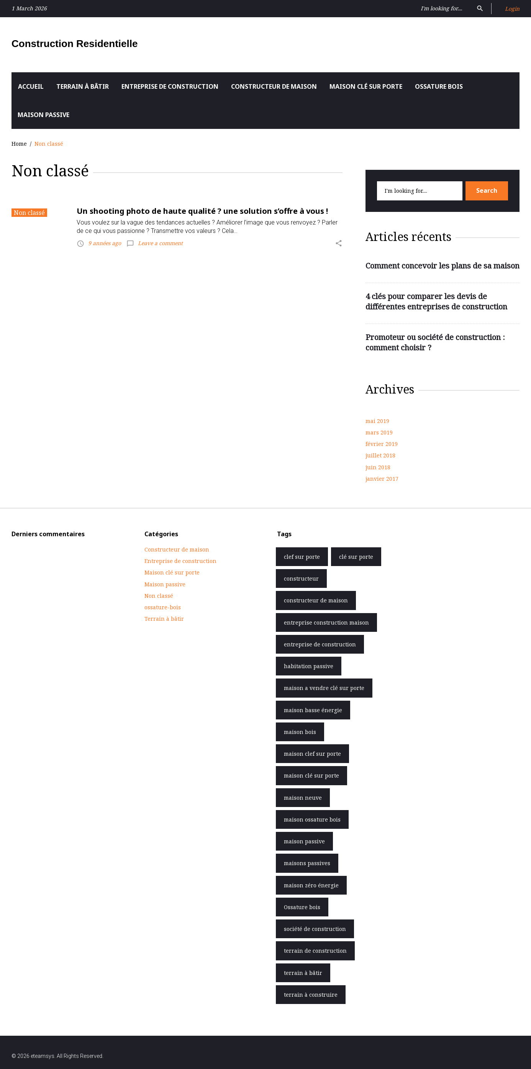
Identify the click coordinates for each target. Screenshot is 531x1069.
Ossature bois (439, 86)
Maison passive (43, 115)
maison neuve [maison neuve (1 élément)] (303, 797)
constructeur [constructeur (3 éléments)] (301, 578)
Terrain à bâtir (82, 86)
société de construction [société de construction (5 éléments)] (315, 928)
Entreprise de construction (169, 86)
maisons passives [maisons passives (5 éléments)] (307, 863)
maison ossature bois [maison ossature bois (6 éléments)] (312, 819)
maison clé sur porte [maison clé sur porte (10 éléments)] (311, 775)
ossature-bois (162, 607)
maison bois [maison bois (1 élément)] (300, 731)
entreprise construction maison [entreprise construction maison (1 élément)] (326, 622)
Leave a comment (160, 243)
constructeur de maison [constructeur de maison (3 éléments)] (316, 600)
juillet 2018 (380, 455)
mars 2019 (379, 432)
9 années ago (104, 243)
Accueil (31, 86)
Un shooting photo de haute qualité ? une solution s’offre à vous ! (202, 211)
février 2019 (381, 443)
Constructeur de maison (274, 86)
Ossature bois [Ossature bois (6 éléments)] (302, 907)
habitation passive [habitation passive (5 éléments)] (308, 666)
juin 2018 (377, 467)
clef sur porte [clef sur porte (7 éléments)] (302, 556)
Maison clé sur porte (365, 86)
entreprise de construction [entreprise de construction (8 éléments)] (320, 644)
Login (512, 8)
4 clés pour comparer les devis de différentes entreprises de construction (436, 301)
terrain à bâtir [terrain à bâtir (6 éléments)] (303, 972)
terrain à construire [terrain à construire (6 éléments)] (311, 994)
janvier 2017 (381, 478)
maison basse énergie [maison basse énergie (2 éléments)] (313, 710)
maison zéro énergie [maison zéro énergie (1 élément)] (311, 885)
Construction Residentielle (74, 43)
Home (19, 143)
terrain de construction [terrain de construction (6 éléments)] (315, 950)
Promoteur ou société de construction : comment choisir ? (435, 342)
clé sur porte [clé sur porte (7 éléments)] (356, 556)
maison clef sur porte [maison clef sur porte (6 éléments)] (312, 753)
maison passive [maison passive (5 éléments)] (304, 841)
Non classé (29, 212)
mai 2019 (377, 421)
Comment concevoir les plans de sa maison (442, 265)
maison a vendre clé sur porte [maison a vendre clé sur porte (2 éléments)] (324, 688)
